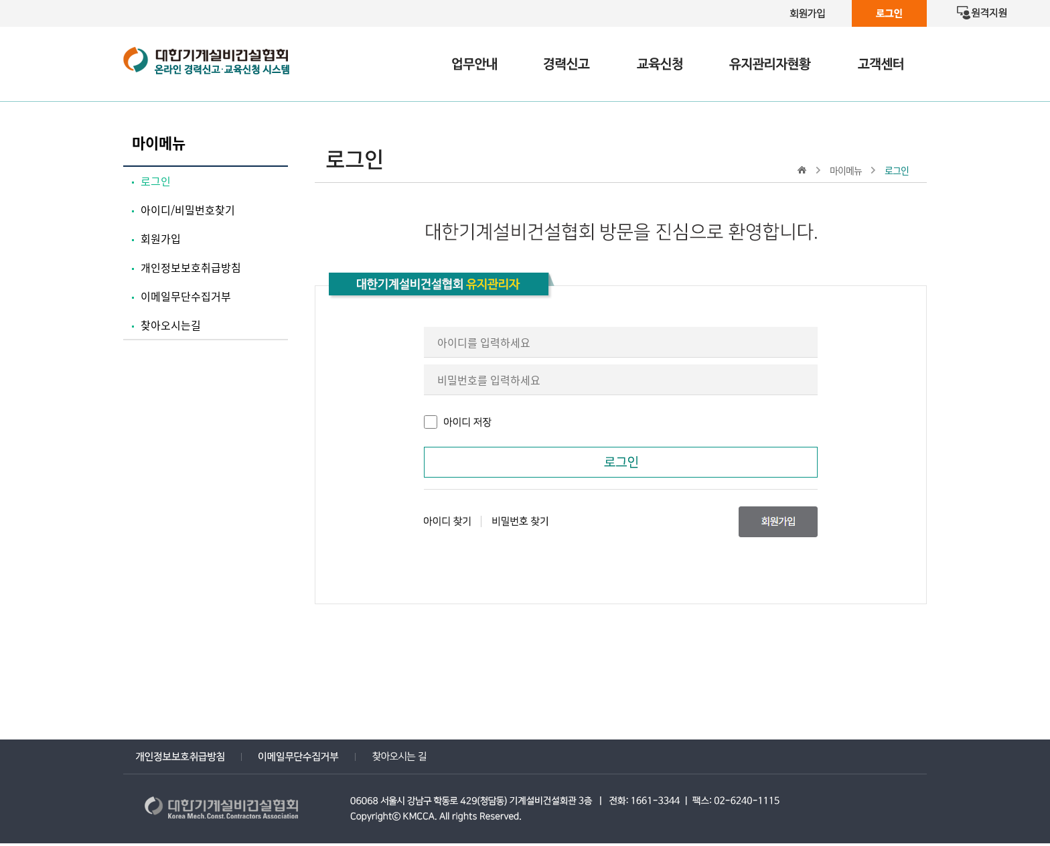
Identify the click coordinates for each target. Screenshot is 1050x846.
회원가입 (161, 238)
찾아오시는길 (171, 325)
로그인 (156, 181)
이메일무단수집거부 (186, 296)
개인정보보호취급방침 (191, 267)
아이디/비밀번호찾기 (188, 210)
